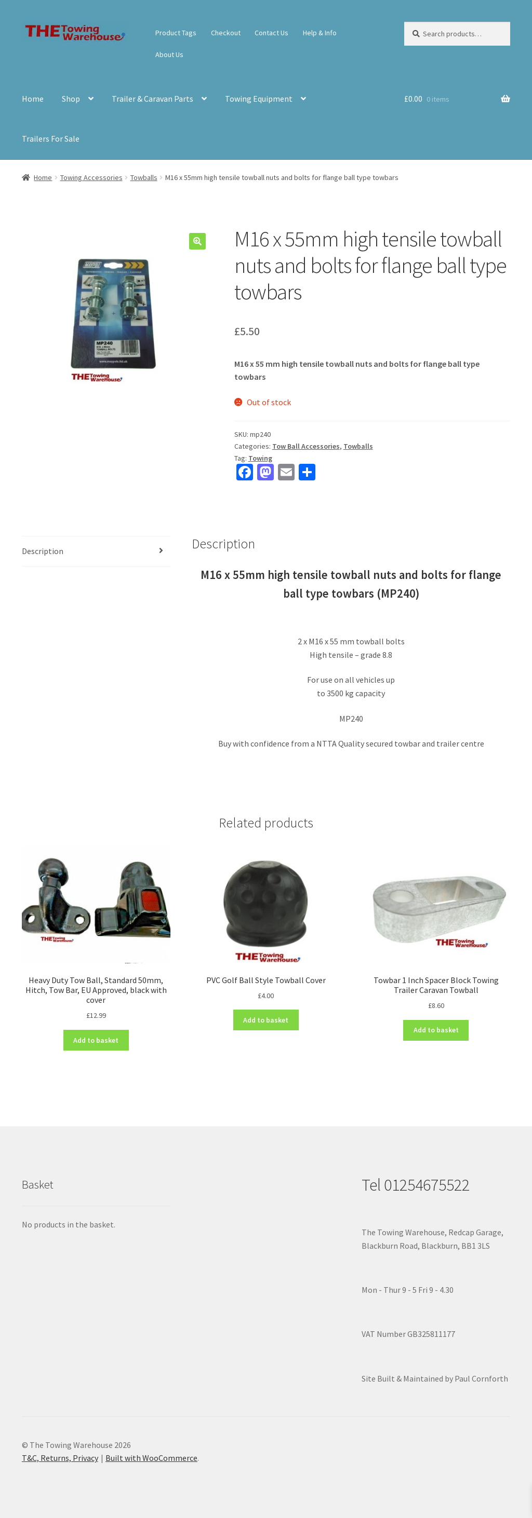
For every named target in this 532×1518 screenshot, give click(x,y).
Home (33, 98)
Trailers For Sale (50, 138)
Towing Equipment (258, 98)
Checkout (226, 32)
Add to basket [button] (95, 1040)
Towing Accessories (91, 177)
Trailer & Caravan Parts (152, 98)
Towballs (143, 177)
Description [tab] (42, 551)
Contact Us (271, 32)
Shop (71, 98)
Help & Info (320, 32)
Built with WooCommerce (151, 1458)
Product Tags (175, 32)
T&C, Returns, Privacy (60, 1458)
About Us (169, 54)
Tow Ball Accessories (306, 446)
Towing (260, 458)
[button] (197, 241)
